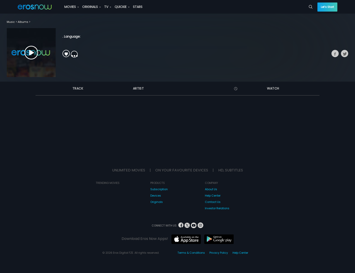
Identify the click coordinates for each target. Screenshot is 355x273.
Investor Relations (217, 208)
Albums (23, 22)
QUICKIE (122, 7)
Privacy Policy (218, 253)
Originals (156, 202)
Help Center (213, 195)
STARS (137, 7)
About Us (211, 189)
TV (107, 7)
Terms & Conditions (191, 253)
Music (11, 22)
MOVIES (71, 7)
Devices (155, 195)
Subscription (159, 189)
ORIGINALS (91, 7)
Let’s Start (327, 7)
